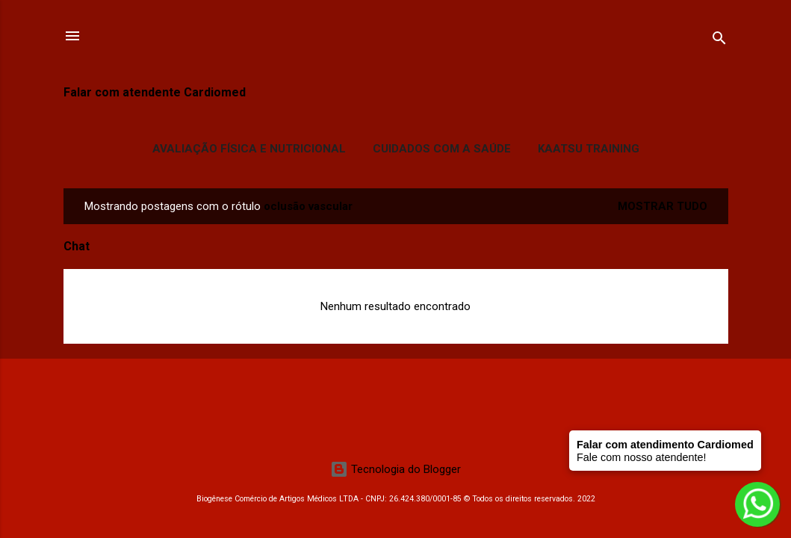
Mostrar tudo (662, 206)
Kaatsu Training (588, 148)
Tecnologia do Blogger (395, 469)
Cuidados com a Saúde (442, 148)
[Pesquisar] (719, 41)
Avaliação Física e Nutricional (249, 148)
